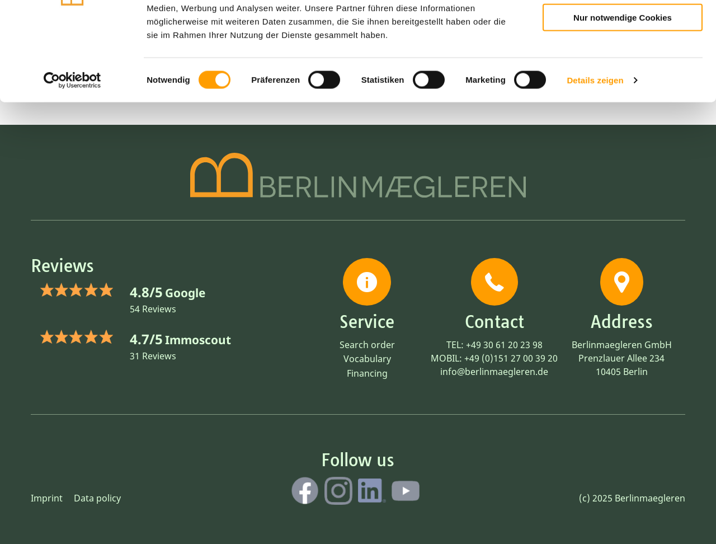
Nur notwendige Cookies (622, 90)
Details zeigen (595, 153)
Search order (367, 345)
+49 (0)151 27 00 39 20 (511, 358)
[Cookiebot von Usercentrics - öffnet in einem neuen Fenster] (72, 153)
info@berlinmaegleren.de (494, 371)
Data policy (97, 498)
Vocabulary (367, 359)
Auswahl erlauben (622, 59)
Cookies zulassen (622, 27)
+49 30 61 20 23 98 (504, 345)
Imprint (47, 498)
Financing (367, 373)
